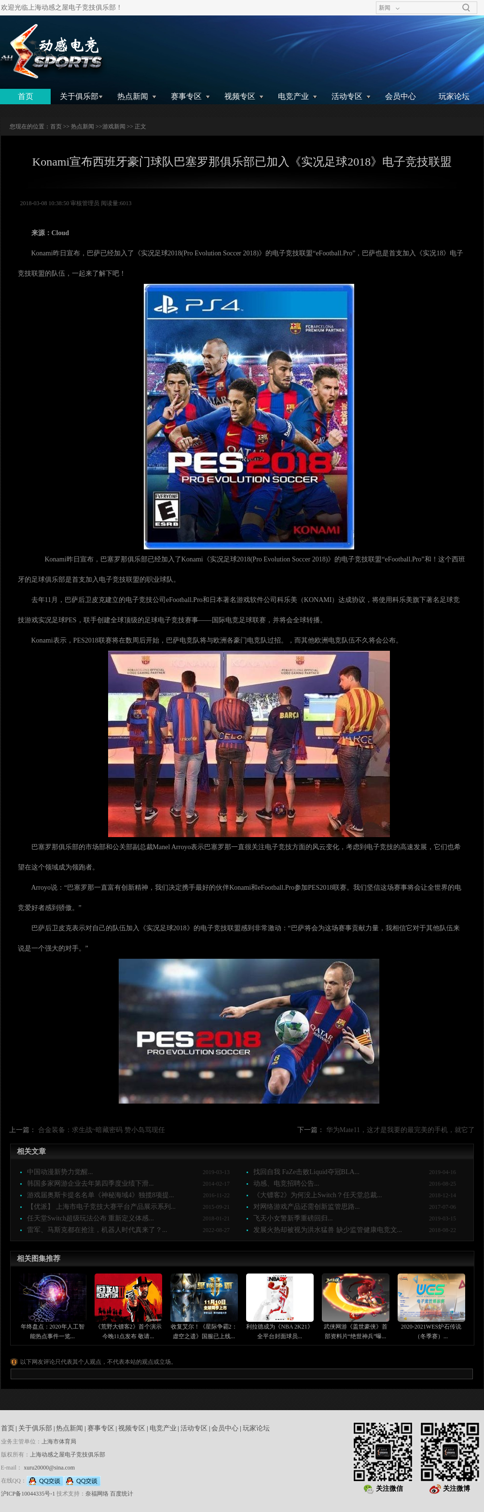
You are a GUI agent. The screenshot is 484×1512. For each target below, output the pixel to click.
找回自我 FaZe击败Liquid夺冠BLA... (306, 1172)
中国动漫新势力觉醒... (60, 1172)
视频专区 (239, 96)
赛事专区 (186, 96)
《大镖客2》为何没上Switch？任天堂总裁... (317, 1195)
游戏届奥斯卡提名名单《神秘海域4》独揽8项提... (100, 1195)
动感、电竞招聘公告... (286, 1183)
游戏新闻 (113, 126)
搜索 (466, 8)
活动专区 (347, 96)
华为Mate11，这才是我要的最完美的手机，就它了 (400, 1130)
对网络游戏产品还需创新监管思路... (306, 1206)
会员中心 (400, 96)
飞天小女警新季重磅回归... (293, 1218)
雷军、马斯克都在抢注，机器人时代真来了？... (97, 1229)
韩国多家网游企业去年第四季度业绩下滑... (90, 1183)
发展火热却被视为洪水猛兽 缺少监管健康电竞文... (327, 1229)
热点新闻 (132, 96)
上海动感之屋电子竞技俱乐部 (67, 1454)
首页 (25, 96)
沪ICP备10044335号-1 (28, 1493)
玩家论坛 (454, 96)
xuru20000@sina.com (49, 1467)
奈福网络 (97, 1493)
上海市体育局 (58, 1441)
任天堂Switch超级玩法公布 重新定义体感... (90, 1218)
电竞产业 (293, 96)
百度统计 (121, 1493)
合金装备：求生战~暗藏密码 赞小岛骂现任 (101, 1130)
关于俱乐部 (79, 96)
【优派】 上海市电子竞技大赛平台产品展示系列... (101, 1206)
